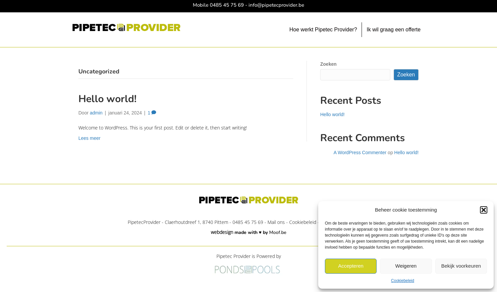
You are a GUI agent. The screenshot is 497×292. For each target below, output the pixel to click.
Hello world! (107, 99)
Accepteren (351, 266)
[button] (483, 210)
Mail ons (276, 222)
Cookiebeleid (402, 280)
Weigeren (406, 266)
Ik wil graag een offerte (394, 29)
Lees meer (89, 138)
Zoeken (328, 64)
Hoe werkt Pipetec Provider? (323, 29)
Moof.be (277, 232)
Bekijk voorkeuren (461, 266)
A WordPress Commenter (360, 152)
